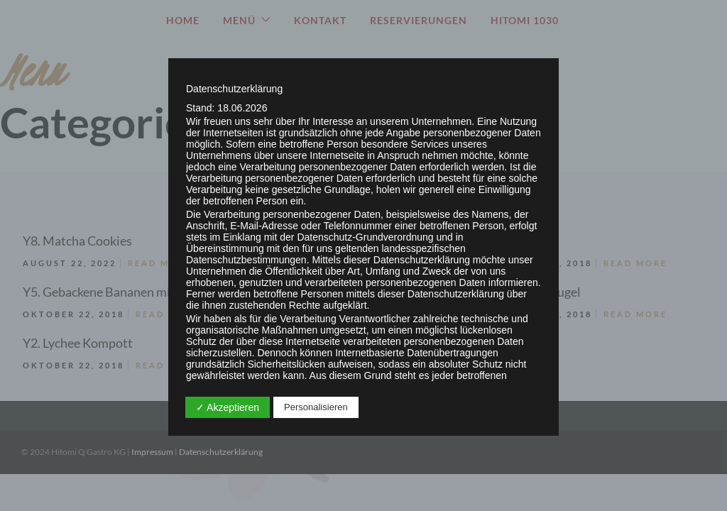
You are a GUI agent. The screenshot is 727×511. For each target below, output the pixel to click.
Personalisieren (316, 407)
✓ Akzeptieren (227, 407)
